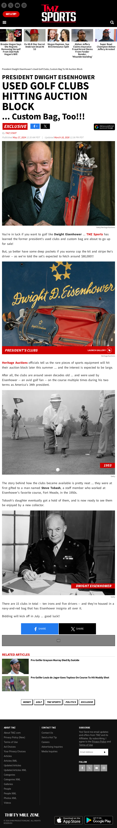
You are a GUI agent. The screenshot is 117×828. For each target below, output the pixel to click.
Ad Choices (10, 746)
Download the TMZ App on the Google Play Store (98, 820)
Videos (7, 802)
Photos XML (10, 798)
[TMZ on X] (10, 5)
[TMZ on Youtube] (17, 5)
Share (40, 629)
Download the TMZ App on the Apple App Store (68, 820)
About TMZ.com (12, 732)
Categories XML (12, 779)
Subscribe (104, 752)
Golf (39, 702)
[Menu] (4, 22)
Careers (46, 742)
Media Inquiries (49, 751)
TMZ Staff (10, 133)
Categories (9, 774)
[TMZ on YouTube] (96, 768)
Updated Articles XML (15, 770)
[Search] (112, 22)
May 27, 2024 (19, 137)
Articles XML (10, 760)
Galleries (8, 784)
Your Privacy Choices (15, 751)
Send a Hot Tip (49, 737)
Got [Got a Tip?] (11, 14)
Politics (70, 702)
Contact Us (47, 732)
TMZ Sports (94, 234)
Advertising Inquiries (52, 746)
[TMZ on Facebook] (4, 5)
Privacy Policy (99, 741)
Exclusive (87, 702)
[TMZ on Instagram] (24, 5)
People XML (10, 793)
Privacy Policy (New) (14, 737)
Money (27, 702)
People (7, 788)
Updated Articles (12, 765)
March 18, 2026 (62, 137)
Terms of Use (11, 742)
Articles (8, 756)
